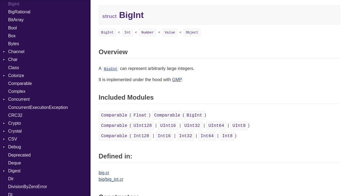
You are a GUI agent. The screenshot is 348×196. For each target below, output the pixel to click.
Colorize (16, 75)
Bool (12, 28)
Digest (14, 171)
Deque (14, 163)
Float (140, 115)
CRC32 (15, 115)
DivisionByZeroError (27, 186)
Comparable (20, 83)
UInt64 (216, 125)
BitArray (16, 19)
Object (192, 32)
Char (13, 59)
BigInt (13, 4)
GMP (176, 79)
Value (169, 32)
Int (127, 32)
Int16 (164, 136)
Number (147, 32)
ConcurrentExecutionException (38, 107)
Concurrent (19, 99)
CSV (12, 139)
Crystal (15, 131)
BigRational (19, 12)
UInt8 (239, 125)
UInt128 (142, 125)
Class (13, 67)
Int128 (141, 136)
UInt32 (192, 125)
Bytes (13, 43)
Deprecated (19, 155)
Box (12, 35)
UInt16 (168, 125)
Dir (11, 178)
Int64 (207, 136)
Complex (16, 91)
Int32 (185, 136)
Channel (16, 51)
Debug (14, 147)
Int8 (227, 136)
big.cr (104, 172)
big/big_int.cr (111, 179)
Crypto (14, 123)
